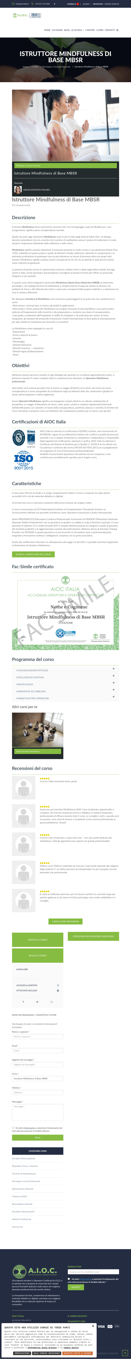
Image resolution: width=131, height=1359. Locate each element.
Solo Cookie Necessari (47, 1353)
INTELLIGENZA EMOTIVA (30, 677)
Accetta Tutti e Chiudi (77, 1353)
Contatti (110, 30)
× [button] (93, 1326)
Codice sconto (111, 4)
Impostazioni (22, 1353)
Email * (15, 1045)
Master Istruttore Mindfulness (28, 751)
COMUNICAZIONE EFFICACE (32, 670)
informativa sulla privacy (42, 1347)
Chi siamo (57, 30)
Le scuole (77, 30)
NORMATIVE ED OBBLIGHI (31, 691)
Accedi (86, 4)
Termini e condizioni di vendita (100, 1353)
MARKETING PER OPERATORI (33, 698)
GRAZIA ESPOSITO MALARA (36, 189)
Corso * (15, 1073)
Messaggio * (17, 1101)
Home (47, 30)
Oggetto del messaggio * (23, 1059)
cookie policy (71, 1347)
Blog (67, 30)
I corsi (99, 30)
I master (90, 30)
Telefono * (16, 1087)
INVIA (37, 1137)
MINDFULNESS (25, 684)
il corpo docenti (77, 1316)
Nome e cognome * (21, 1031)
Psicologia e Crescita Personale (56, 66)
